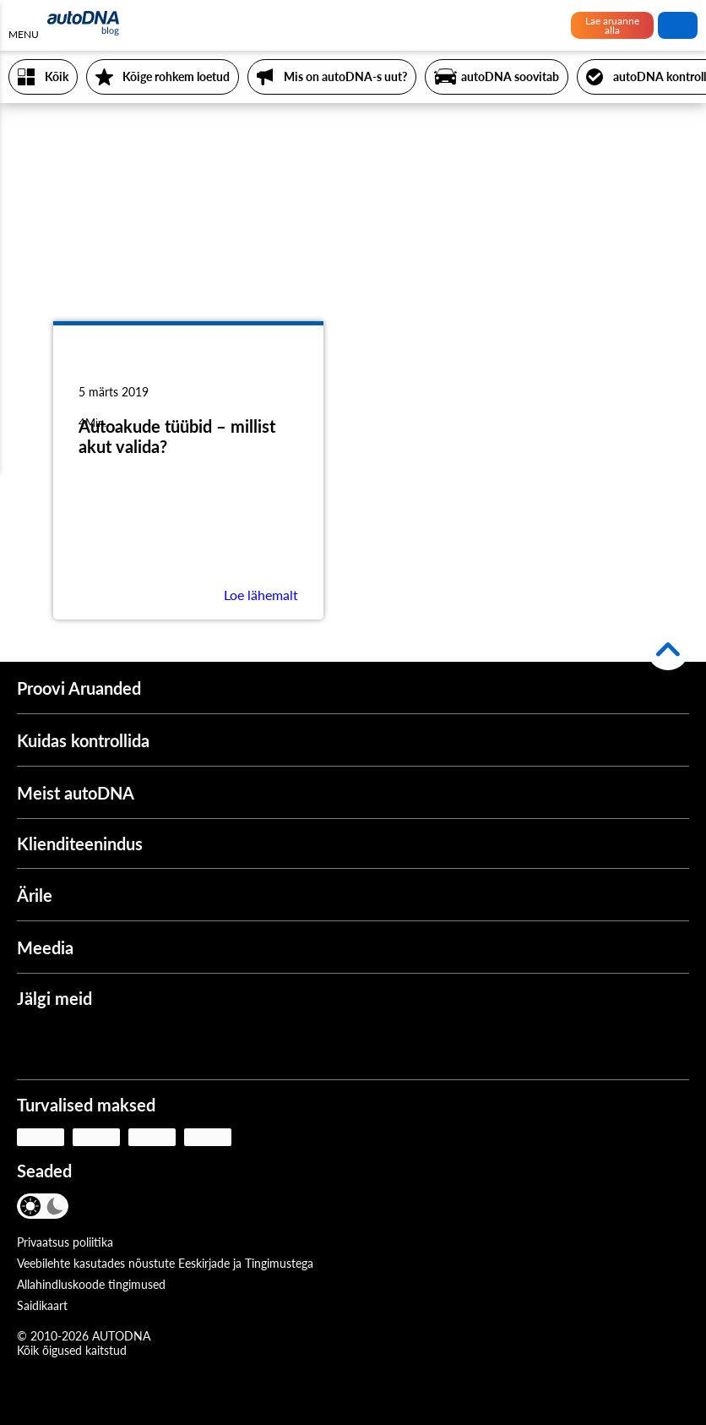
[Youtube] (85, 1043)
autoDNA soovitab (510, 76)
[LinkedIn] (185, 1043)
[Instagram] (135, 1043)
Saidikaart (42, 1305)
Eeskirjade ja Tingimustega (245, 1263)
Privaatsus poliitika (65, 1242)
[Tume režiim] (54, 1206)
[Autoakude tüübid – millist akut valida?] (188, 372)
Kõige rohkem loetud (176, 76)
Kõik (56, 76)
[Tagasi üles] (668, 649)
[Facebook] (35, 1043)
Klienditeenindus (80, 843)
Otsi (678, 25)
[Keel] (99, 1207)
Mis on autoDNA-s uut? (345, 76)
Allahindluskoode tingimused (91, 1284)
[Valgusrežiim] (31, 1206)
